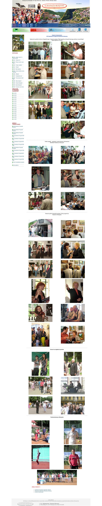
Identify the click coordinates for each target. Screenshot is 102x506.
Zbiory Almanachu (74, 500)
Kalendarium (68, 500)
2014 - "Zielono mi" (16, 60)
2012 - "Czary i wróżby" (17, 65)
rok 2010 (14, 107)
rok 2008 (14, 111)
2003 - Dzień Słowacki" (17, 84)
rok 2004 (14, 119)
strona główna (78, 3)
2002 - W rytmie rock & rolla (18, 86)
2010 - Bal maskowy (16, 69)
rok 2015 (14, 93)
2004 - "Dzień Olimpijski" (17, 82)
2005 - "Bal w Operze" (17, 80)
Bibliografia (34, 500)
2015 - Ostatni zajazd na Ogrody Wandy (17, 58)
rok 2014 (14, 95)
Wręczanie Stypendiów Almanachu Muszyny (43, 490)
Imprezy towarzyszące (39, 492)
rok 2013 (14, 97)
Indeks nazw (38, 500)
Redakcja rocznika (27, 500)
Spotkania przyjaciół (61, 500)
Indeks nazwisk (45, 500)
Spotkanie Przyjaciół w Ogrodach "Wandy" (43, 489)
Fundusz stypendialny (53, 500)
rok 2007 (14, 113)
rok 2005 (14, 117)
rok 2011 (14, 103)
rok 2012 (14, 99)
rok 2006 (14, 115)
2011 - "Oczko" (15, 67)
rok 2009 (14, 109)
